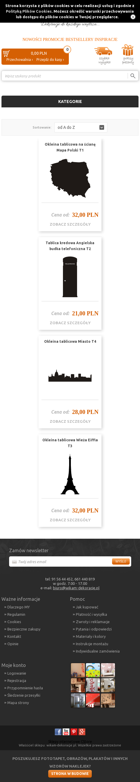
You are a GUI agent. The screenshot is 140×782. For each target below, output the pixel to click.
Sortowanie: (42, 127)
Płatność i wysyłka (91, 614)
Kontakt (14, 636)
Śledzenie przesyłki (23, 695)
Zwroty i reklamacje (93, 622)
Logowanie (16, 673)
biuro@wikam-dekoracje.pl (76, 588)
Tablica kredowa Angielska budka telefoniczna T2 (70, 246)
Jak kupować (87, 607)
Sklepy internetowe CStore (70, 741)
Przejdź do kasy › (50, 59)
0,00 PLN (39, 53)
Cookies (14, 622)
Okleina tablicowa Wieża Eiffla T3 (70, 443)
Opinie (13, 644)
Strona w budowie (70, 774)
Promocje (53, 39)
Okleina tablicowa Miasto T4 (70, 341)
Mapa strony (18, 703)
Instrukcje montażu (92, 644)
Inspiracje (106, 39)
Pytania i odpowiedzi (94, 629)
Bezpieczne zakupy (23, 629)
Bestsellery (80, 39)
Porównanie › (126, 86)
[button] (80, 127)
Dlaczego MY (18, 607)
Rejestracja (16, 680)
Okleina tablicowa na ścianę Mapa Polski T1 (70, 147)
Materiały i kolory (91, 636)
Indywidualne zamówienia (98, 651)
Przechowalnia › (19, 59)
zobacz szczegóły (70, 224)
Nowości (31, 39)
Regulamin (16, 614)
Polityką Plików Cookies (29, 11)
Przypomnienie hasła (25, 688)
